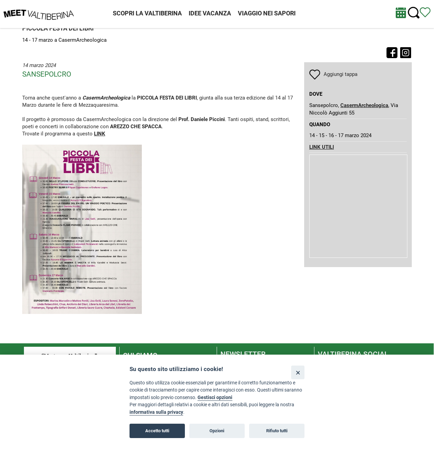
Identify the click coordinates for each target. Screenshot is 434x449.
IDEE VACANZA (210, 13)
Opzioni (216, 430)
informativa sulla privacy (156, 412)
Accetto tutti (157, 430)
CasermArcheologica (364, 105)
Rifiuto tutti (276, 430)
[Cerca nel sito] (414, 13)
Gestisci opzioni (215, 397)
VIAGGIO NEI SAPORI (267, 13)
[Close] (297, 372)
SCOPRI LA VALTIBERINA (147, 13)
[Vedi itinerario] (425, 12)
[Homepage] (38, 14)
